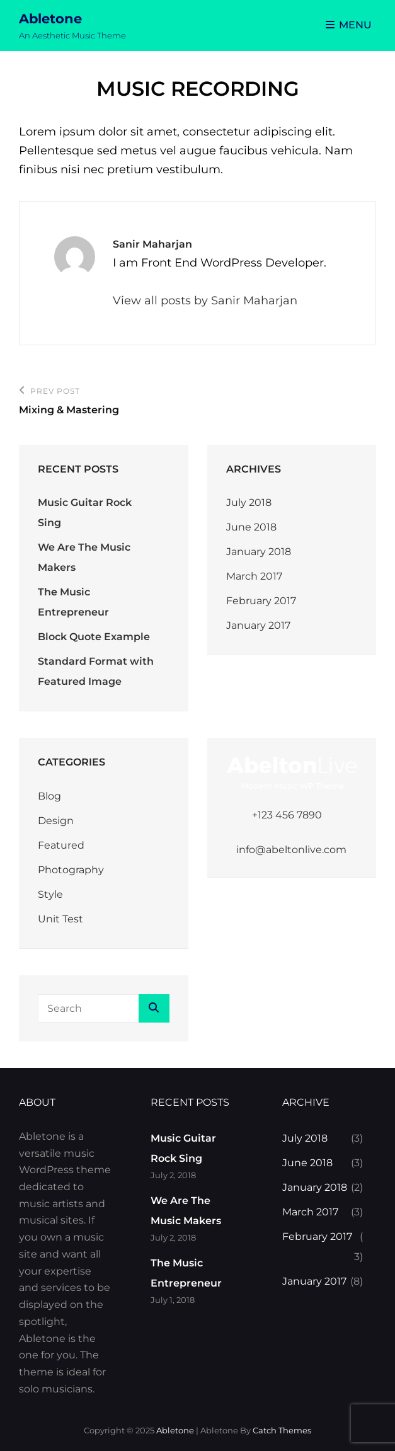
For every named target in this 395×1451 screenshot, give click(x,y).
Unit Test (60, 919)
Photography (71, 870)
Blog (49, 796)
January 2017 (258, 625)
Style (50, 894)
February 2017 (261, 601)
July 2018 (249, 502)
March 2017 (254, 576)
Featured (61, 845)
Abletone (50, 18)
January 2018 (258, 552)
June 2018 (251, 527)
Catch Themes (282, 1430)
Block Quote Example (94, 637)
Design (56, 821)
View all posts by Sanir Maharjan (205, 300)
